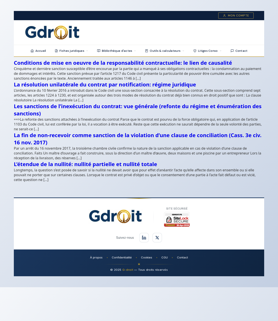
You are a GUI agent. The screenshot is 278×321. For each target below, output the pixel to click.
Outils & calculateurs (164, 51)
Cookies (146, 257)
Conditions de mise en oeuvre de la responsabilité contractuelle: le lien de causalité (123, 62)
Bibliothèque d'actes (116, 51)
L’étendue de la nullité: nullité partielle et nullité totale (85, 164)
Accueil (38, 51)
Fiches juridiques (71, 51)
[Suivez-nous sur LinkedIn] (144, 237)
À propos (96, 257)
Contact (239, 51)
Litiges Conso (207, 51)
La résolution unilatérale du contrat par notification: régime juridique (105, 84)
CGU (164, 257)
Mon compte (236, 15)
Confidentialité (122, 257)
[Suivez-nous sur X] (157, 237)
